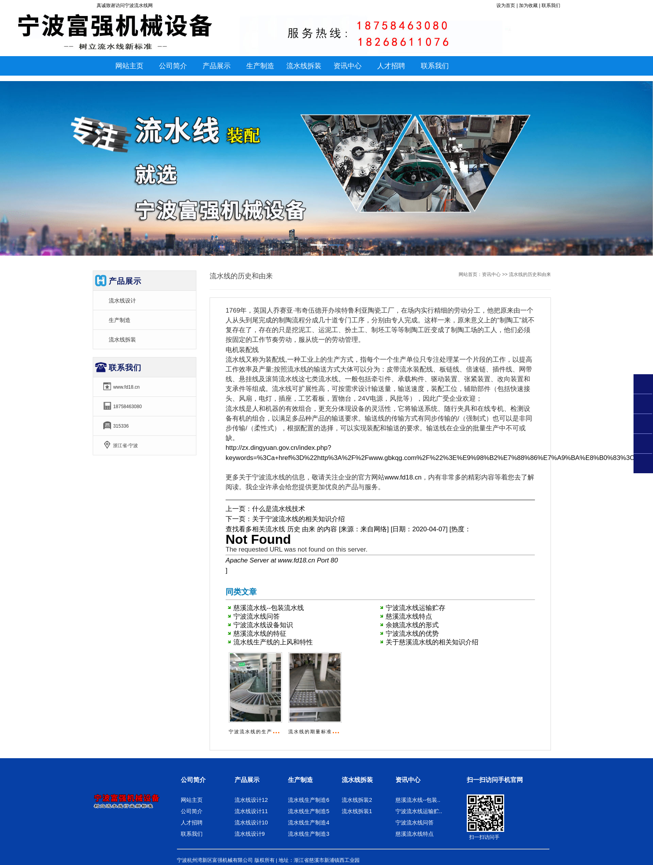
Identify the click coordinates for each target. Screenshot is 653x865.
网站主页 (129, 66)
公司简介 (193, 780)
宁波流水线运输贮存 (415, 608)
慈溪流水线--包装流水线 (268, 608)
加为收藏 (528, 5)
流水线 (275, 529)
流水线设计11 (251, 811)
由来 (308, 529)
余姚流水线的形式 (412, 625)
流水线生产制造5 (308, 811)
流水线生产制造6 (308, 800)
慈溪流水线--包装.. (418, 800)
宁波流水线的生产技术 (256, 731)
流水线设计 (122, 300)
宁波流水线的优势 (412, 633)
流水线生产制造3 (308, 834)
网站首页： (470, 274)
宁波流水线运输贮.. (418, 811)
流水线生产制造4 (308, 822)
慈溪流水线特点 (409, 616)
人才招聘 (192, 822)
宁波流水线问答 (256, 616)
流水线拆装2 (357, 800)
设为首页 (505, 5)
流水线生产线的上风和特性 (273, 642)
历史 (293, 529)
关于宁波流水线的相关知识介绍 (298, 519)
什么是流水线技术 (278, 509)
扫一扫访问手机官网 (495, 780)
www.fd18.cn (403, 477)
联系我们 (551, 5)
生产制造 (120, 320)
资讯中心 (491, 274)
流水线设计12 (251, 800)
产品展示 (247, 780)
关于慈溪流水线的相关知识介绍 (432, 642)
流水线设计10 (251, 822)
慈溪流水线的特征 (259, 633)
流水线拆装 (122, 339)
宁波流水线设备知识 (263, 625)
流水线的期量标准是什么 (318, 731)
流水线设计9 (250, 834)
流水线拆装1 (357, 811)
